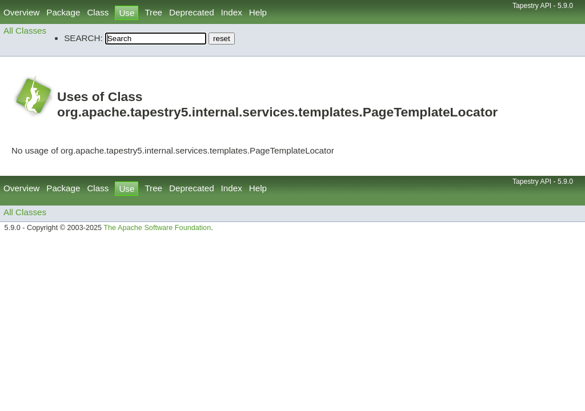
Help (258, 12)
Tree (153, 12)
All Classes (24, 30)
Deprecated (191, 12)
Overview (21, 12)
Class (98, 12)
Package (63, 12)
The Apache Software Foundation (157, 228)
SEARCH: (83, 38)
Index (231, 12)
